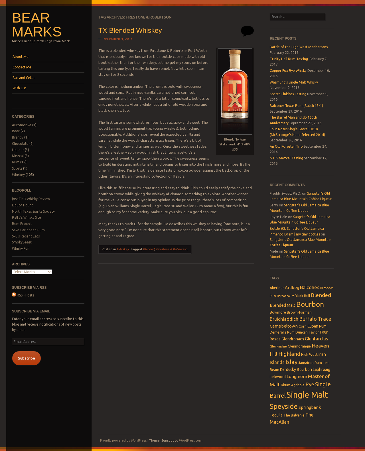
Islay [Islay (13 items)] (291, 362)
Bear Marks (37, 24)
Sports (17, 168)
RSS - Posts (23, 295)
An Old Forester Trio (286, 146)
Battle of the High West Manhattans (299, 47)
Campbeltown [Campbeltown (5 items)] (284, 326)
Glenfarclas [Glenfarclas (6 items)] (316, 338)
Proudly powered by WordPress (123, 440)
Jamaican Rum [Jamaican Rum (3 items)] (310, 363)
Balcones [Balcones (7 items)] (309, 287)
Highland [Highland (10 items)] (289, 354)
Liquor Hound (23, 205)
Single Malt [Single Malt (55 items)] (307, 394)
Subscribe (26, 358)
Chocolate (20, 143)
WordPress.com (190, 440)
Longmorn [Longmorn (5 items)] (297, 376)
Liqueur (18, 150)
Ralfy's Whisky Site (26, 217)
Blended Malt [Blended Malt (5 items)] (282, 305)
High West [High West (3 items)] (309, 354)
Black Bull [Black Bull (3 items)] (302, 296)
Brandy (17, 137)
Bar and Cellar (24, 78)
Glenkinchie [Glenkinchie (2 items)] (278, 346)
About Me (21, 56)
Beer (16, 131)
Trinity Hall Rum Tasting (289, 59)
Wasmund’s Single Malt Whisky (294, 82)
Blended (148, 249)
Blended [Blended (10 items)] (321, 295)
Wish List (19, 88)
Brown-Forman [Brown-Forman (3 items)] (299, 312)
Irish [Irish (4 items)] (322, 354)
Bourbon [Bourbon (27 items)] (310, 304)
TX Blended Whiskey (130, 30)
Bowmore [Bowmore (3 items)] (278, 312)
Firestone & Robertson (171, 249)
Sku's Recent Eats (26, 236)
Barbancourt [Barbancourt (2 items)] (285, 296)
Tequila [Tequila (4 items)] (276, 415)
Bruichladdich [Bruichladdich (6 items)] (284, 319)
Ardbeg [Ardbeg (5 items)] (292, 287)
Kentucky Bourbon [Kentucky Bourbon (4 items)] (296, 369)
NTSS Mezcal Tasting (286, 158)
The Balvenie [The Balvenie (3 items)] (294, 415)
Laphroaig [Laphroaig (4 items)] (321, 369)
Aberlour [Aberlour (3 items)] (277, 288)
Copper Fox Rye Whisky (288, 70)
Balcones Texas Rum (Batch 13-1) (296, 105)
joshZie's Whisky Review (31, 199)
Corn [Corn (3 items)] (303, 326)
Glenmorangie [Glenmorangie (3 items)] (299, 346)
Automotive (21, 125)
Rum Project (22, 224)
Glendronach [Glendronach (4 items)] (292, 339)
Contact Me (22, 67)
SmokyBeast (22, 242)
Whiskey (18, 174)
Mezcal (18, 156)
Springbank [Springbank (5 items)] (310, 407)
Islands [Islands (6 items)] (277, 362)
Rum (15, 162)
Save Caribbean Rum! (29, 230)
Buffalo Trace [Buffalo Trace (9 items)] (315, 319)
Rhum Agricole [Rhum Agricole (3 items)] (293, 385)
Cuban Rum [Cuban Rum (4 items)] (317, 326)
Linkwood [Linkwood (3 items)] (278, 377)
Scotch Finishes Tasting (288, 94)
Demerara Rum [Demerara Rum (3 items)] (282, 332)
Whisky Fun (20, 248)
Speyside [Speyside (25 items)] (284, 406)
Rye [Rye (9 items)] (309, 384)
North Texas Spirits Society (33, 211)
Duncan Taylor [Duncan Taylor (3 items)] (307, 332)
